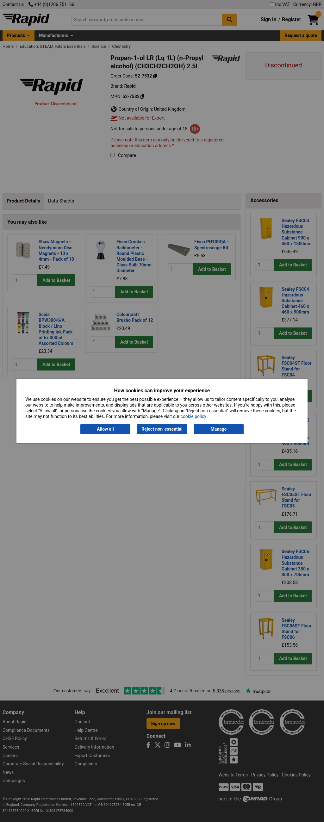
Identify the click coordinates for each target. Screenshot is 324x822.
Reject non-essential (161, 429)
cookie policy (193, 416)
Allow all (105, 429)
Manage (219, 429)
